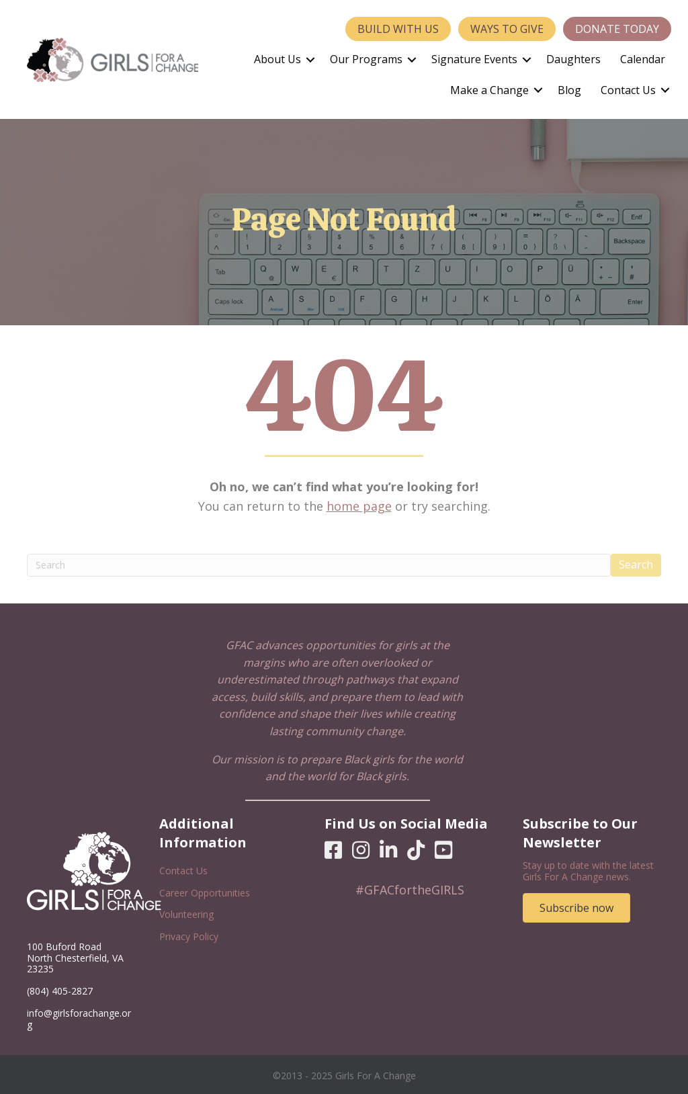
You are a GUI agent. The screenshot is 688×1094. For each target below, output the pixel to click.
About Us (277, 59)
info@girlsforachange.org (79, 1019)
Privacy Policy (188, 936)
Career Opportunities (204, 892)
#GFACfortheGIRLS (409, 890)
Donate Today (617, 29)
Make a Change (489, 90)
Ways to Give (507, 29)
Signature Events (474, 59)
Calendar (642, 59)
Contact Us (628, 90)
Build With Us (398, 29)
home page (359, 506)
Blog (569, 90)
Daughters (573, 59)
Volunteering (186, 914)
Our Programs (366, 59)
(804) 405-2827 (60, 990)
